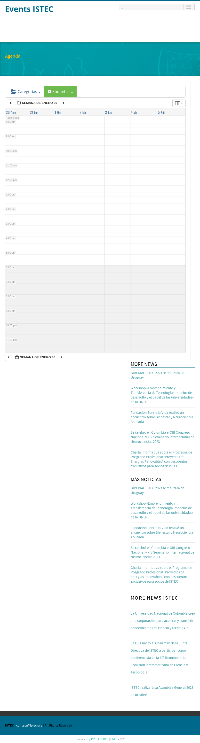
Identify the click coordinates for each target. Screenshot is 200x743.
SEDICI (104, 739)
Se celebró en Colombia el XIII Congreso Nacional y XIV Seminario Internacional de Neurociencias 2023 (162, 437)
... (121, 7)
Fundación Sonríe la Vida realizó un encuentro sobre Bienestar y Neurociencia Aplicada (162, 417)
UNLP (114, 739)
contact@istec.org (29, 725)
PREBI (95, 739)
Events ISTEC (29, 9)
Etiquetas (60, 91)
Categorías (25, 91)
